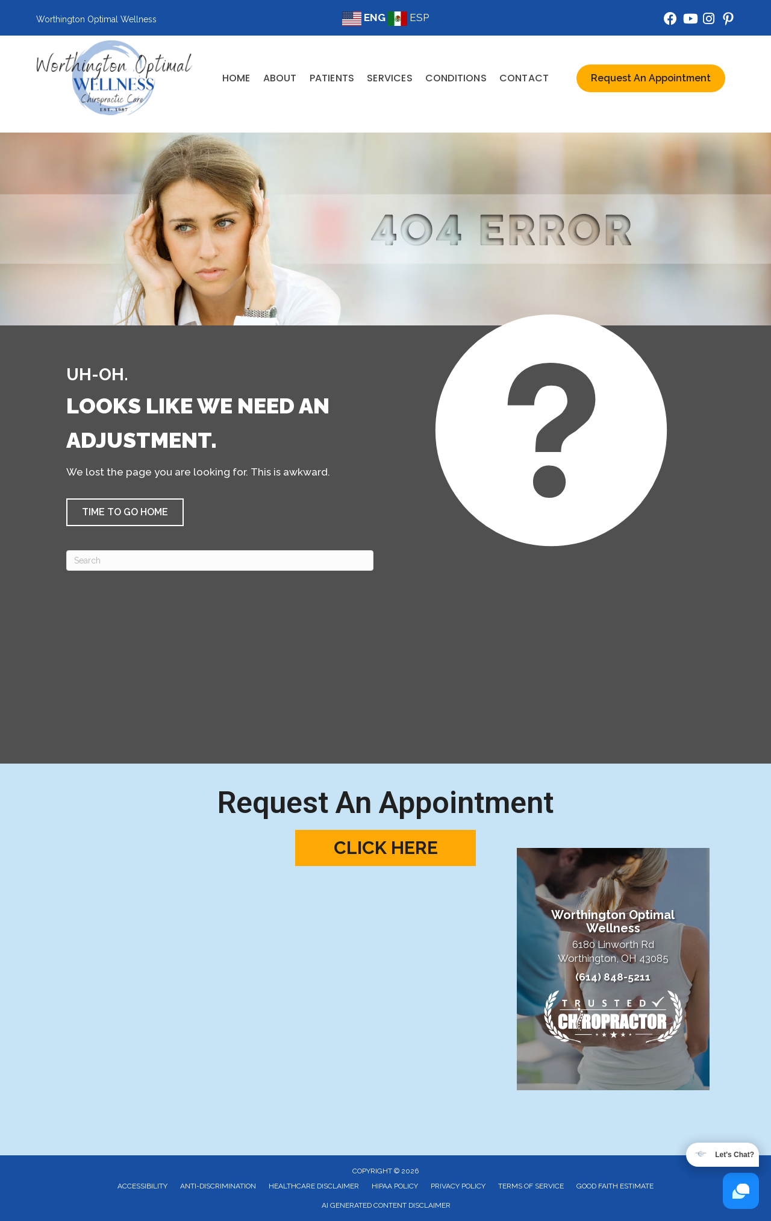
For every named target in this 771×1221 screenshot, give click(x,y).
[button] (125, 512)
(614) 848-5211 (613, 977)
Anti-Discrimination (218, 1186)
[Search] (219, 560)
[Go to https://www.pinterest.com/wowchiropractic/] (728, 21)
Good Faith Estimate (615, 1186)
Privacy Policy (458, 1186)
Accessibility (142, 1186)
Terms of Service (531, 1186)
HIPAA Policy (395, 1186)
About (280, 78)
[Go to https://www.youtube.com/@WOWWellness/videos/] (689, 20)
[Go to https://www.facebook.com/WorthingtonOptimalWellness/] (670, 20)
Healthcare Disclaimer (314, 1186)
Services (390, 78)
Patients (332, 78)
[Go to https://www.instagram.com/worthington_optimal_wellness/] (709, 20)
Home (236, 78)
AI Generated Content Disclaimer (386, 1205)
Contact (524, 78)
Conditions (456, 78)
